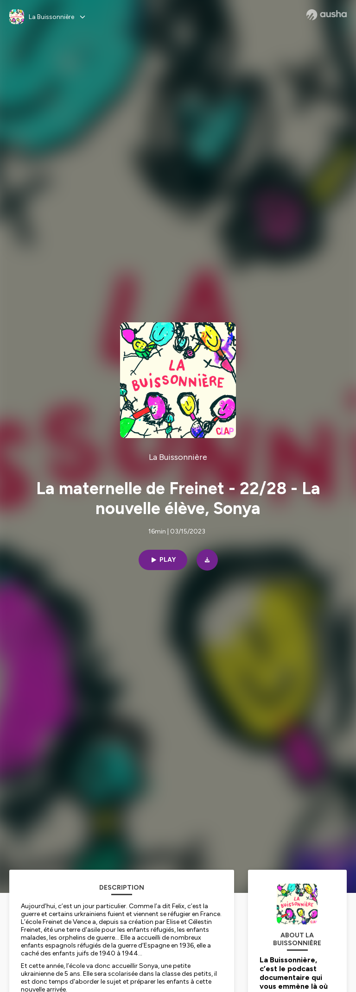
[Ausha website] (326, 14)
